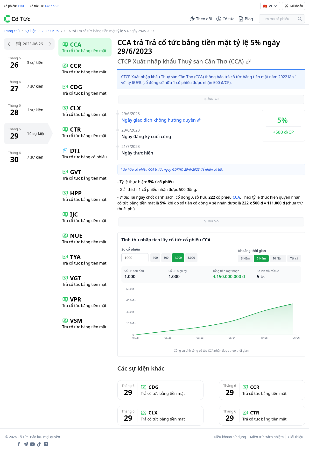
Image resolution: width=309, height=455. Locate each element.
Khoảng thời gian (252, 250)
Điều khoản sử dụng (230, 436)
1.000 (178, 258)
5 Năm (261, 258)
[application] (211, 317)
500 (166, 258)
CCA (236, 197)
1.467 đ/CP (52, 6)
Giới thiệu (295, 436)
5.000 (191, 258)
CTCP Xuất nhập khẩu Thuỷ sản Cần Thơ (184, 61)
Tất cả (294, 258)
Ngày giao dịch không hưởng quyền (161, 120)
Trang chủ (12, 30)
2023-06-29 (50, 30)
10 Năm (278, 258)
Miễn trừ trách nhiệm (267, 436)
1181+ (22, 6)
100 (155, 258)
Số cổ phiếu (130, 249)
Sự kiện (30, 30)
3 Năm (245, 258)
